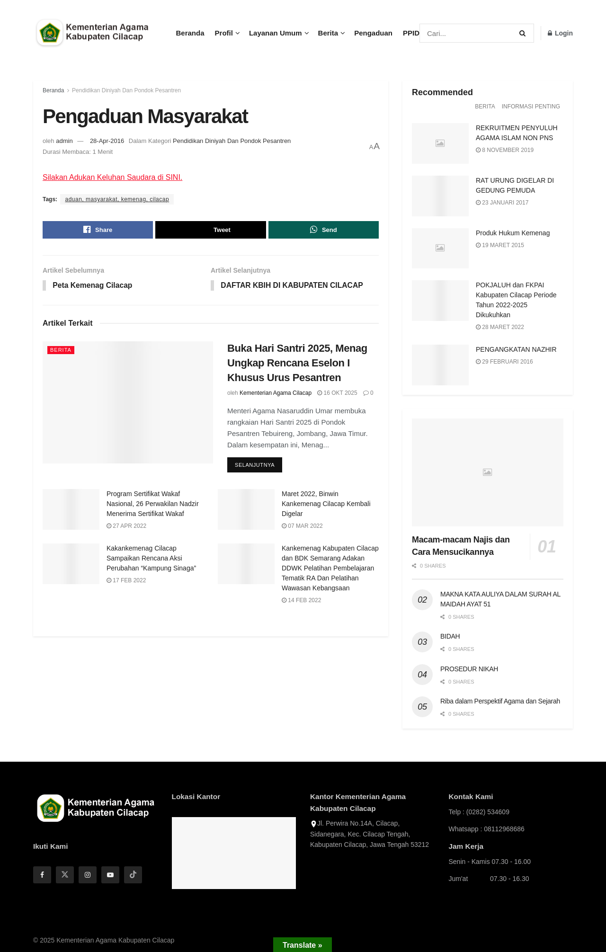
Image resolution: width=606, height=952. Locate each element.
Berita (328, 33)
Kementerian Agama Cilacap (276, 393)
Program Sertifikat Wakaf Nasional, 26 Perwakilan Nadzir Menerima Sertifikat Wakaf (153, 505)
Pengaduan (373, 33)
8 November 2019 (505, 150)
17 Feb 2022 (126, 581)
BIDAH (450, 636)
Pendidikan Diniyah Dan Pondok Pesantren (126, 90)
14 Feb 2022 (301, 601)
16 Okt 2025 (337, 393)
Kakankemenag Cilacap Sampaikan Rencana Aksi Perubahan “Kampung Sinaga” (151, 559)
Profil (224, 33)
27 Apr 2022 (126, 527)
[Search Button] (524, 33)
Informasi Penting (531, 106)
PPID (411, 33)
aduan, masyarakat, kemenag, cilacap (117, 199)
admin (64, 140)
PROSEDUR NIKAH (469, 669)
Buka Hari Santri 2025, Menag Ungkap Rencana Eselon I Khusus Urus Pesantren (297, 363)
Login (560, 33)
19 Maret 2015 (500, 245)
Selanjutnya (255, 466)
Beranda (190, 33)
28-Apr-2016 (107, 140)
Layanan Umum (275, 33)
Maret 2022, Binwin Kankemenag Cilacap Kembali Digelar (326, 505)
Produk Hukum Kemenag (513, 233)
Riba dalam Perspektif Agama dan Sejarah (500, 701)
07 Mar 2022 (302, 527)
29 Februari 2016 (504, 361)
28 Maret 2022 (500, 327)
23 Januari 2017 (502, 202)
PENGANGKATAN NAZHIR (516, 349)
